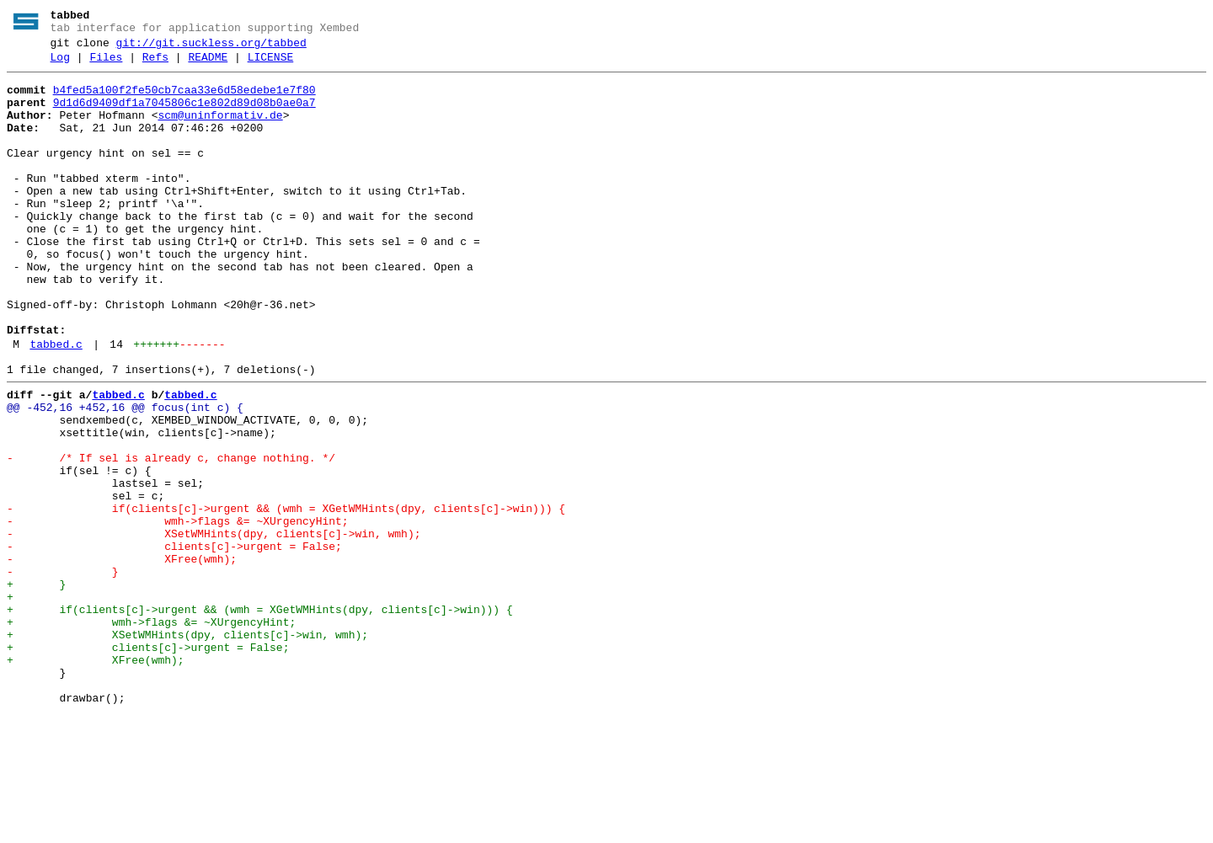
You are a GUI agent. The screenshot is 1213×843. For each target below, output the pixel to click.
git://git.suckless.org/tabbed (211, 48)
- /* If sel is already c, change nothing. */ (171, 536)
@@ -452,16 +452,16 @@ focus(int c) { (125, 475)
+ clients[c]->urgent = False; (148, 763)
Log (60, 64)
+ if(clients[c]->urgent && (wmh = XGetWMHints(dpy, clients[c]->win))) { (260, 718)
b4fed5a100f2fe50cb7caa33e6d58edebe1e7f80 (184, 100)
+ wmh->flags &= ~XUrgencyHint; (151, 733)
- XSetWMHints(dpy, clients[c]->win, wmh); (213, 627)
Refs (155, 64)
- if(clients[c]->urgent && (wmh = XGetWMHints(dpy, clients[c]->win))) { (286, 597)
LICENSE (271, 64)
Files (105, 64)
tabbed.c (55, 405)
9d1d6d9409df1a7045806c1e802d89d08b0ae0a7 (184, 115)
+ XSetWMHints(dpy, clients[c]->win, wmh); (187, 748)
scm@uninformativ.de (220, 130)
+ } (36, 688)
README (207, 64)
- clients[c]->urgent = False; (174, 642)
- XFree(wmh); (122, 657)
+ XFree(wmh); (95, 779)
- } (63, 672)
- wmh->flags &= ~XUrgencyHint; (178, 612)
